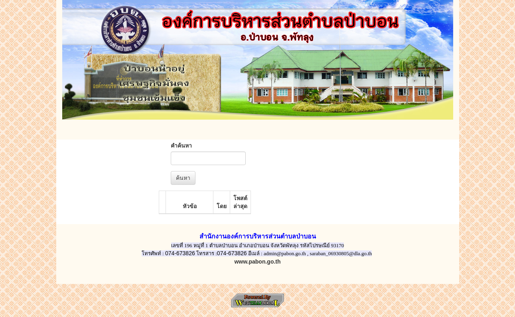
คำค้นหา (181, 145)
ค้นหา (183, 178)
